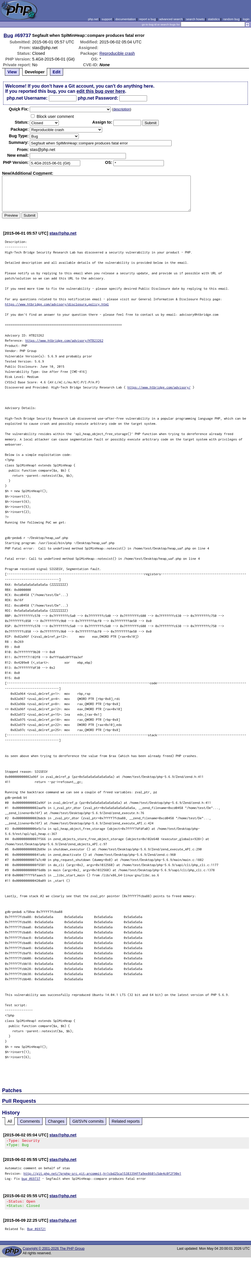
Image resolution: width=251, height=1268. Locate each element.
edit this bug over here (101, 91)
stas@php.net (63, 233)
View (12, 72)
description (121, 109)
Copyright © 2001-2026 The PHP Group (54, 1252)
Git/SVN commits (88, 1121)
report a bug (147, 19)
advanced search (170, 19)
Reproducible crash (117, 53)
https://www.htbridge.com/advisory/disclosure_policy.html (57, 304)
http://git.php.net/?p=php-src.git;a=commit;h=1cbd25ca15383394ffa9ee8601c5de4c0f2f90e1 (102, 1175)
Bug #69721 (36, 1232)
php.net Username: (27, 98)
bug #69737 (31, 1180)
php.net (93, 19)
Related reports (126, 1121)
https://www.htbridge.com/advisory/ (158, 387)
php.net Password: (98, 98)
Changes (56, 1121)
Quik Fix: (19, 109)
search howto (195, 19)
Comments (30, 1121)
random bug (231, 19)
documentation (125, 19)
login (246, 19)
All (9, 1121)
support (107, 19)
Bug (8, 35)
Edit (56, 72)
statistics (214, 19)
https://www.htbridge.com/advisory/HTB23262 (64, 340)
